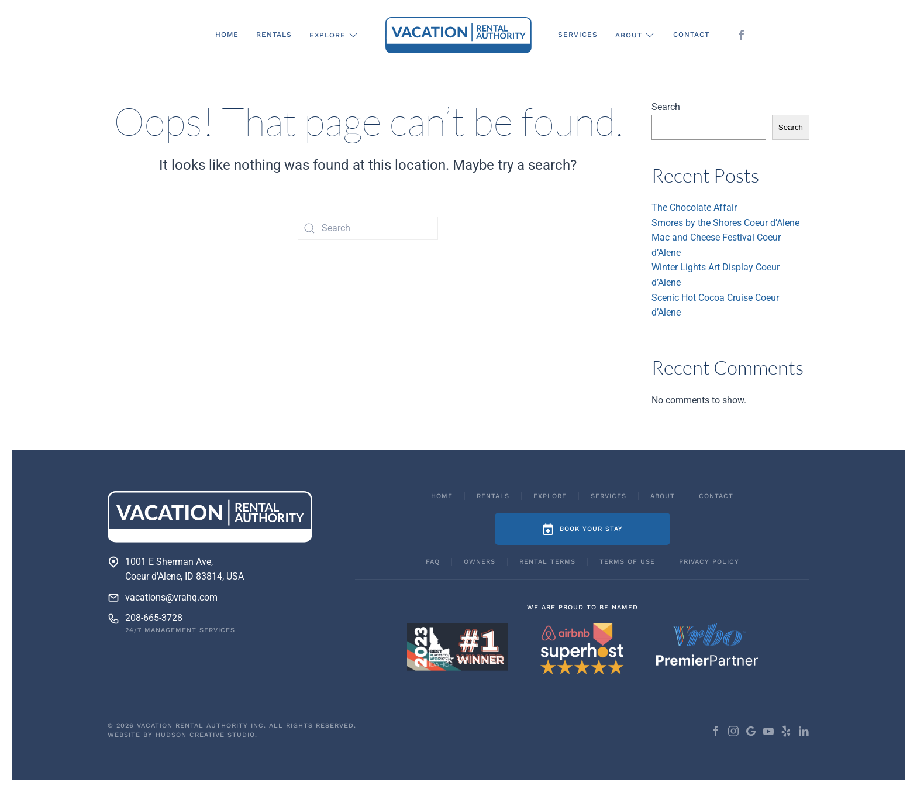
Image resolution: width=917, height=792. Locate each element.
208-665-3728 (153, 617)
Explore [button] (334, 35)
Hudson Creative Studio (205, 735)
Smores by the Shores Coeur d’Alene (725, 222)
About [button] (635, 35)
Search (665, 106)
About (662, 496)
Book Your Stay (582, 529)
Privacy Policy (709, 561)
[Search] (368, 228)
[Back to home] (458, 35)
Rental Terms (547, 561)
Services (578, 34)
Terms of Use (627, 561)
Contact (691, 34)
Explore (550, 496)
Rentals (274, 34)
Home (227, 34)
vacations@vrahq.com (171, 597)
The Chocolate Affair (694, 207)
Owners (479, 561)
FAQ (433, 561)
